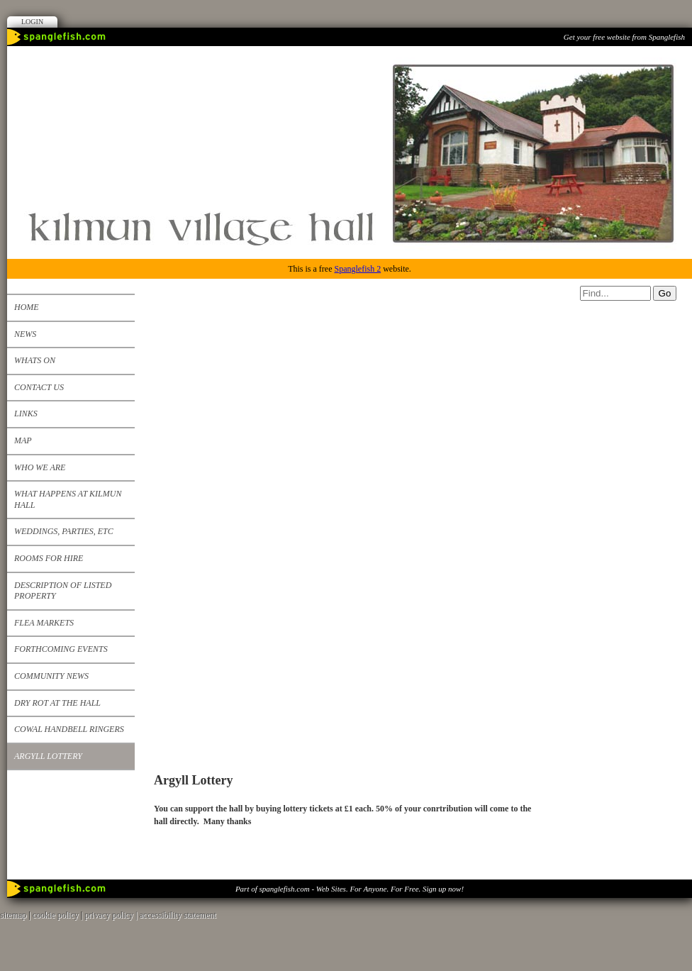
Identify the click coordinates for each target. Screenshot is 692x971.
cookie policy (56, 915)
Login (32, 22)
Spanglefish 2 (357, 269)
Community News (51, 676)
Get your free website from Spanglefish (624, 37)
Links (26, 413)
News (25, 334)
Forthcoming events (61, 649)
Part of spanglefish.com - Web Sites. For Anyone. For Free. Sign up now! (349, 888)
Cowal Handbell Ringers (69, 729)
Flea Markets (44, 623)
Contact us (39, 387)
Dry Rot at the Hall (57, 703)
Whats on (34, 360)
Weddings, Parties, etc (63, 531)
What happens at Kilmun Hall (67, 499)
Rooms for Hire (48, 558)
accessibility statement (178, 915)
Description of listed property (62, 590)
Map (23, 440)
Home (26, 307)
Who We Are (39, 467)
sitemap (13, 915)
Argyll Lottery (48, 756)
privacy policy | (111, 915)
